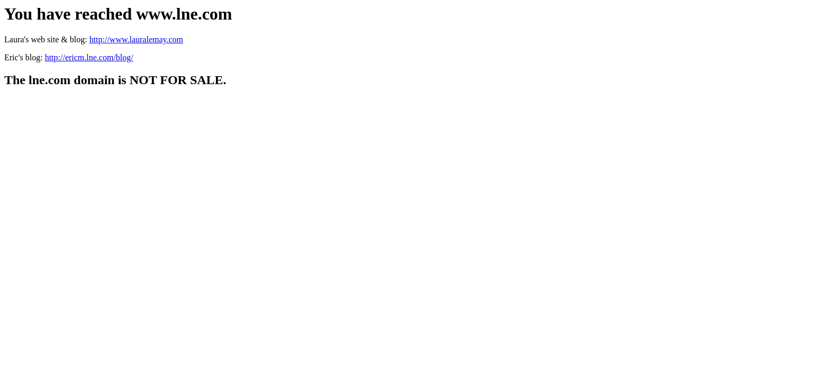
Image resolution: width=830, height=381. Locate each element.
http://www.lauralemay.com (136, 39)
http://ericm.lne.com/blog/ (89, 57)
